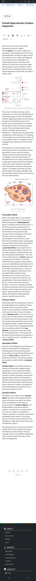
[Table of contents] (2, 5)
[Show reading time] (11, 39)
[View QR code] (13, 36)
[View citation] (8, 36)
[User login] (33, 1)
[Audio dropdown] (29, 36)
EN (6, 39)
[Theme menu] (29, 1)
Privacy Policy (9, 536)
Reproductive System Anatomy (21, 5)
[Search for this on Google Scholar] (17, 36)
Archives (7, 532)
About (7, 542)
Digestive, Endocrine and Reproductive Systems (11, 5)
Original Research (10, 558)
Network (7, 539)
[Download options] (23, 36)
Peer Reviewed (9, 554)
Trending (7, 561)
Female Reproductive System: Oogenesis (30, 5)
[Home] (3, 1)
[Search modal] (25, 1)
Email (9, 573)
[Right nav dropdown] (22, 1)
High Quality (9, 551)
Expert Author (9, 564)
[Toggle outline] (4, 36)
